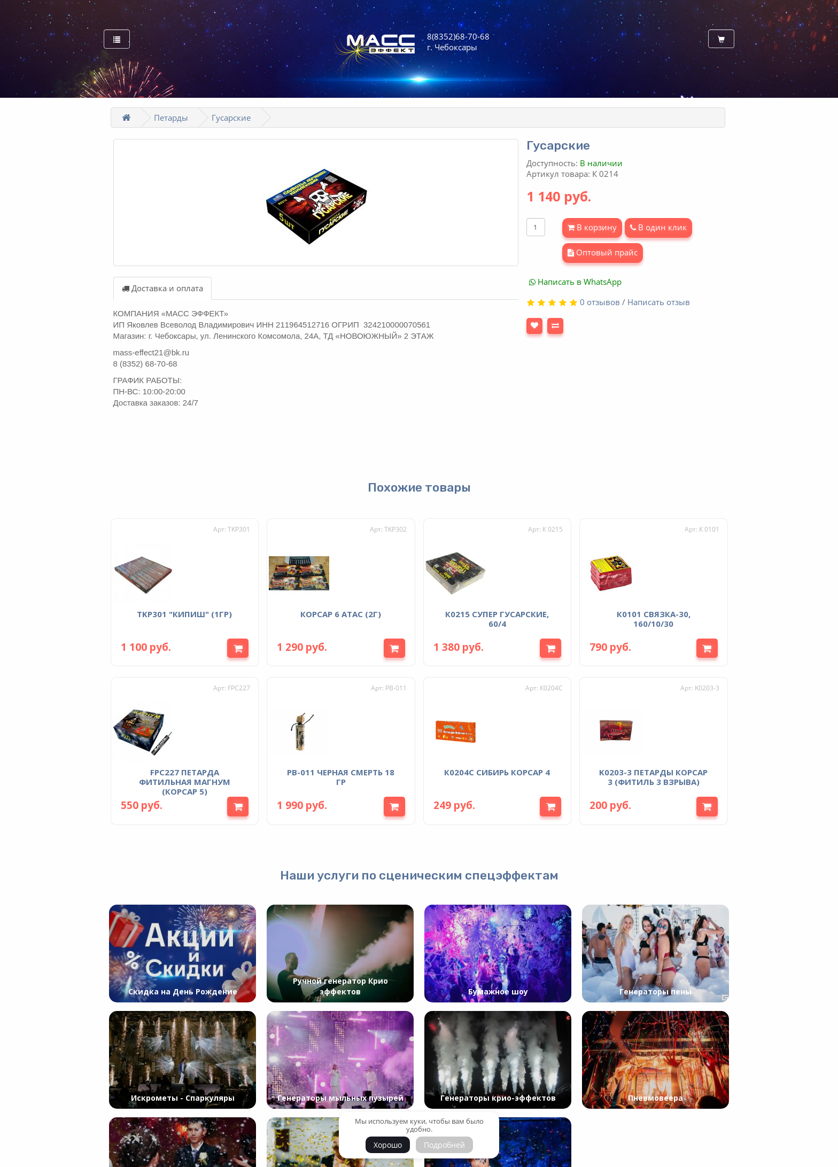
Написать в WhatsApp (575, 281)
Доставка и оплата (162, 288)
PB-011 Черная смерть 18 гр (340, 773)
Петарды (171, 117)
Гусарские (231, 117)
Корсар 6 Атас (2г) (340, 612)
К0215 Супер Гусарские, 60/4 (497, 616)
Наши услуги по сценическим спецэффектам (419, 872)
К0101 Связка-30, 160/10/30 (653, 616)
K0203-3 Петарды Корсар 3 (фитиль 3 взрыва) (653, 773)
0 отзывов (600, 302)
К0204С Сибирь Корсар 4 (497, 769)
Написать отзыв (658, 302)
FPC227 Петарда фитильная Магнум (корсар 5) (184, 778)
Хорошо (388, 1145)
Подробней (444, 1145)
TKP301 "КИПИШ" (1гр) (184, 612)
